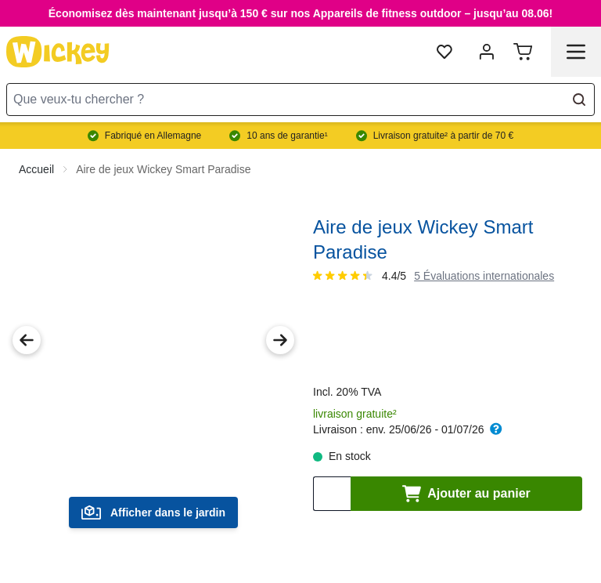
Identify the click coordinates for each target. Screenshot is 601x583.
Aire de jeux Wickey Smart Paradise (163, 169)
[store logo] (58, 51)
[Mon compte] (487, 52)
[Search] (579, 99)
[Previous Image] (27, 340)
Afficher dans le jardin (153, 512)
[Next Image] (280, 340)
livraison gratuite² (355, 413)
